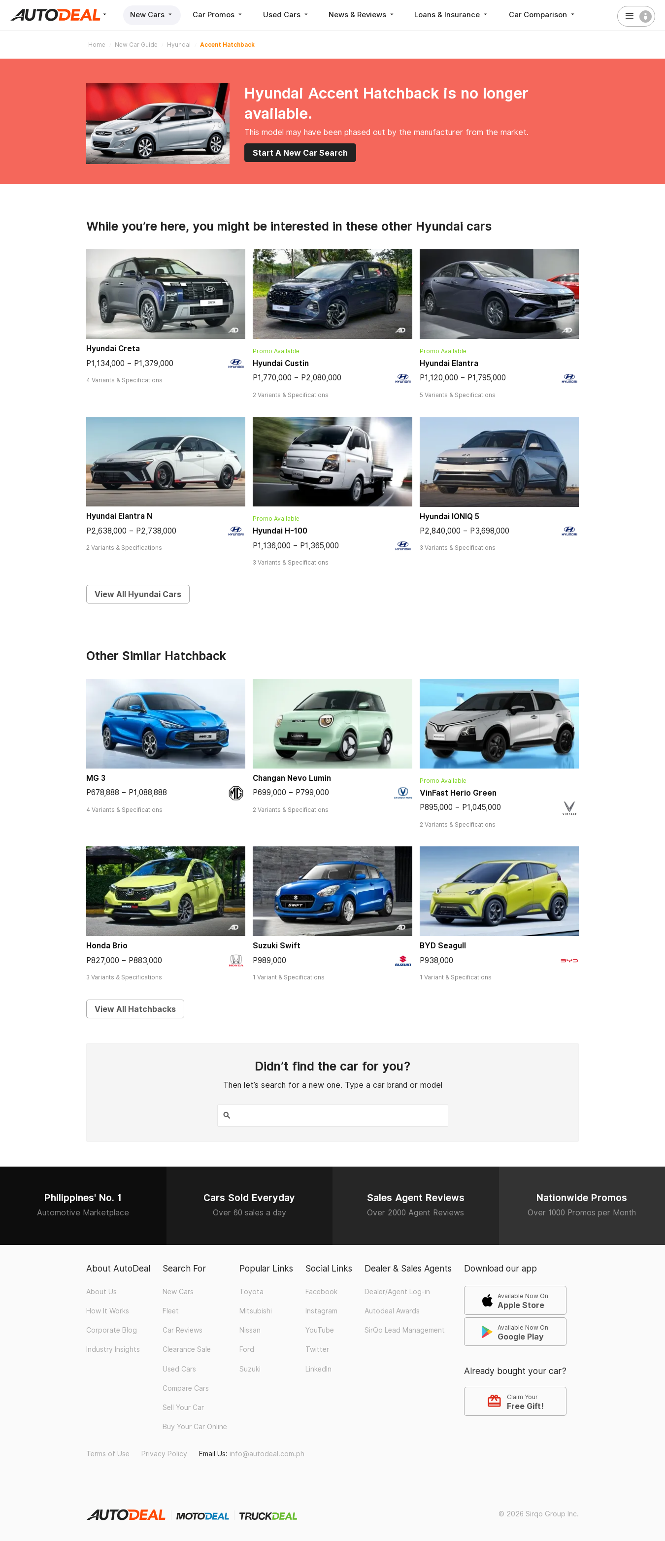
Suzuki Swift (276, 945)
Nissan (250, 1330)
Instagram (321, 1310)
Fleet (171, 1310)
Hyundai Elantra (449, 363)
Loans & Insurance (456, 14)
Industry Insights (113, 1349)
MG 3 (95, 778)
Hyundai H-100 (280, 531)
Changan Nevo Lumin (292, 778)
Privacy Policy (164, 1453)
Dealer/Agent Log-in (397, 1291)
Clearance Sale (187, 1349)
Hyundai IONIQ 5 (449, 516)
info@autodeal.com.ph (267, 1453)
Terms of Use (108, 1453)
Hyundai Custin (281, 363)
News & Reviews (365, 14)
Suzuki (250, 1368)
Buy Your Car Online (195, 1426)
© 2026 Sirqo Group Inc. (539, 1513)
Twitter (317, 1349)
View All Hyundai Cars (138, 594)
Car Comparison (547, 14)
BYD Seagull (443, 945)
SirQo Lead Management (405, 1330)
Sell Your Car (183, 1407)
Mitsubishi (255, 1310)
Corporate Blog (111, 1330)
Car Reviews (182, 1330)
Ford (246, 1349)
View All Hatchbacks (135, 1009)
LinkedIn (318, 1368)
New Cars (152, 14)
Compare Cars (186, 1388)
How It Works (107, 1310)
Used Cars (288, 14)
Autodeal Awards (392, 1310)
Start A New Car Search (300, 153)
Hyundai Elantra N (119, 516)
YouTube (319, 1330)
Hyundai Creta (113, 348)
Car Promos (219, 14)
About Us (101, 1291)
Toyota (251, 1291)
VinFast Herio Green (458, 793)
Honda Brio (107, 945)
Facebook (321, 1291)
